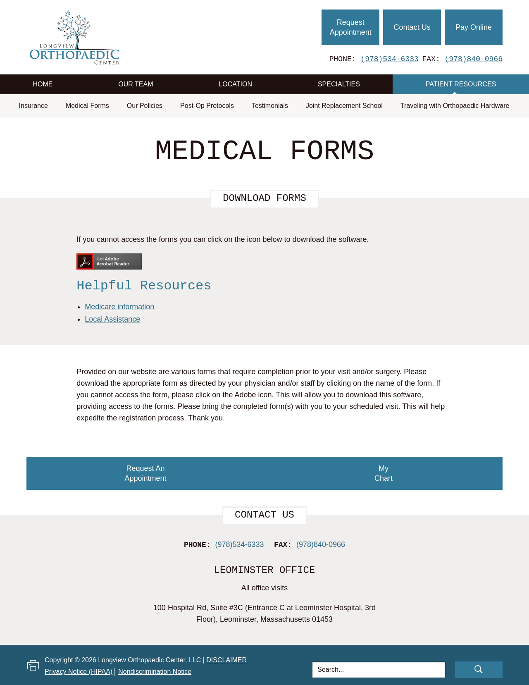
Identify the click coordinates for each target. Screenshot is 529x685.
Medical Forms (87, 105)
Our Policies (144, 105)
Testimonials (270, 105)
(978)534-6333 (389, 59)
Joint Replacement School (344, 105)
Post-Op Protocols (207, 105)
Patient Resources (461, 84)
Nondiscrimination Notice (154, 670)
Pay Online (473, 27)
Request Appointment (351, 27)
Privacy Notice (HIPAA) (78, 670)
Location (235, 84)
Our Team (135, 84)
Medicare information (119, 305)
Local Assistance (112, 318)
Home (42, 84)
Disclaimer (226, 658)
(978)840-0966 (474, 59)
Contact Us (412, 27)
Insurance (33, 105)
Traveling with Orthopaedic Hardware (455, 105)
